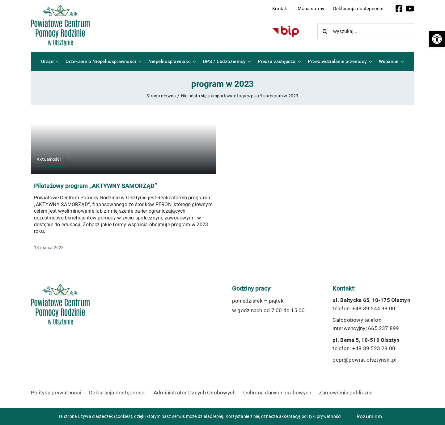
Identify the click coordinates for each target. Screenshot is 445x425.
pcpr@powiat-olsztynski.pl (364, 360)
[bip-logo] (285, 28)
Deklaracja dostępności (358, 8)
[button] (437, 39)
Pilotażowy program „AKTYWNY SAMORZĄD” (95, 185)
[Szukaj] (325, 31)
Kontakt (280, 8)
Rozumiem (369, 416)
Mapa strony (311, 8)
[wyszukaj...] (365, 31)
